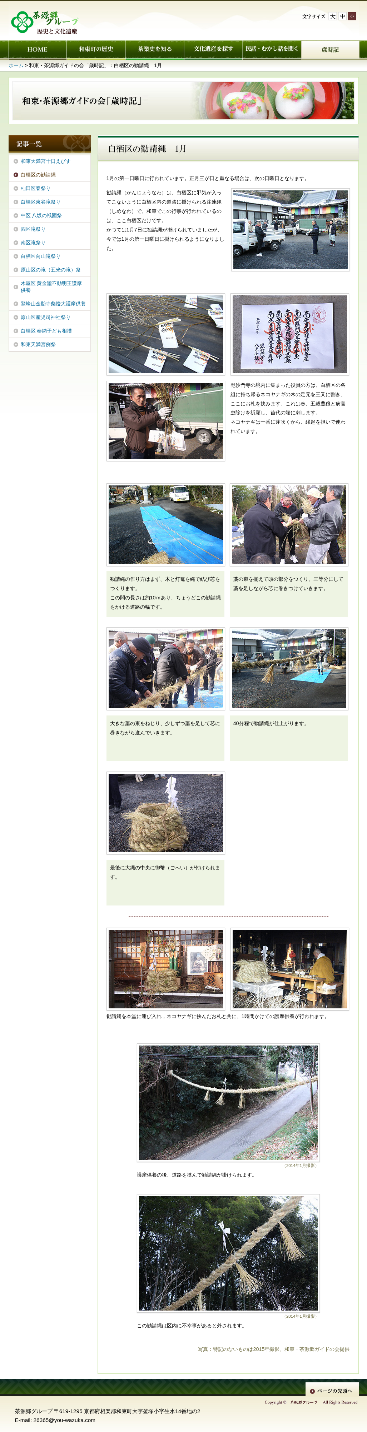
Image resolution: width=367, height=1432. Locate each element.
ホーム (37, 50)
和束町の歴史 (95, 50)
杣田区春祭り (36, 188)
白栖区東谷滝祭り (41, 202)
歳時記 (330, 50)
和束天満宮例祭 (38, 344)
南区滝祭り (33, 242)
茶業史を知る (154, 50)
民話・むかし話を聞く (271, 50)
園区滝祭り (33, 229)
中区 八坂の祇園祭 (41, 215)
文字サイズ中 (342, 16)
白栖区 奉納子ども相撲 (46, 331)
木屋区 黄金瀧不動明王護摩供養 (51, 286)
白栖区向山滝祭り (41, 256)
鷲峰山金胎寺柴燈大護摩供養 (53, 303)
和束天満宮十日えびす (46, 161)
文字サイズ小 (352, 16)
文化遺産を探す (213, 50)
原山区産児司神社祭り (46, 317)
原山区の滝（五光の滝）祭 (51, 270)
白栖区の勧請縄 (38, 175)
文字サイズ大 (332, 16)
